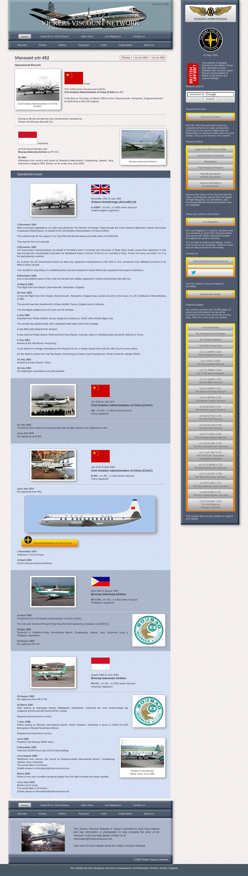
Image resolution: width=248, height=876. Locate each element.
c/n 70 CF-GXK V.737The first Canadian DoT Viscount (210, 445)
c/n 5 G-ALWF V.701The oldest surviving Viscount (210, 390)
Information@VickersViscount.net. (93, 838)
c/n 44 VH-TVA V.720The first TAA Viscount (210, 426)
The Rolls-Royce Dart (210, 345)
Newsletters (210, 161)
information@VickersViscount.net (210, 261)
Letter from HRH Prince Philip (210, 149)
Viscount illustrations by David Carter (48, 541)
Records (22, 44)
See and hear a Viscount (210, 155)
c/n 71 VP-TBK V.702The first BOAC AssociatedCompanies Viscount (210, 455)
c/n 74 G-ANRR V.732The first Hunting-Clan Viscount (210, 466)
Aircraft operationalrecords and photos (210, 175)
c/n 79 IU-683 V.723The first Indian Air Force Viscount (210, 484)
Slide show (87, 36)
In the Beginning (210, 327)
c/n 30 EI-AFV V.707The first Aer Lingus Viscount (210, 408)
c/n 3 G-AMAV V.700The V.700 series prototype (210, 371)
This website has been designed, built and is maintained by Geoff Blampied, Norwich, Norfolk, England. (124, 868)
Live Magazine (210, 221)
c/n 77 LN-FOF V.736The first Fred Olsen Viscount (210, 475)
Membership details (210, 294)
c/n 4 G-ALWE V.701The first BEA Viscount (210, 380)
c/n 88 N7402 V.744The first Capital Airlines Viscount (210, 493)
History (62, 44)
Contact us (139, 36)
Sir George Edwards (210, 339)
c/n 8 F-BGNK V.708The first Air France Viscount (210, 399)
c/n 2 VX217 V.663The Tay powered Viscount (210, 362)
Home (24, 36)
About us (149, 44)
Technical (83, 44)
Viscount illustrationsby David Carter (210, 184)
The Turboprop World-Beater (210, 333)
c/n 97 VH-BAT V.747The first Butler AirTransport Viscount (210, 504)
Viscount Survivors (210, 116)
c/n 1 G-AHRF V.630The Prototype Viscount (210, 353)
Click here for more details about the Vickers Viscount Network (109, 845)
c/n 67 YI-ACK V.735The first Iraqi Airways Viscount (210, 435)
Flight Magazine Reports (210, 167)
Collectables (125, 44)
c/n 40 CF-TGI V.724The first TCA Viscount (210, 417)
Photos (43, 44)
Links (103, 44)
